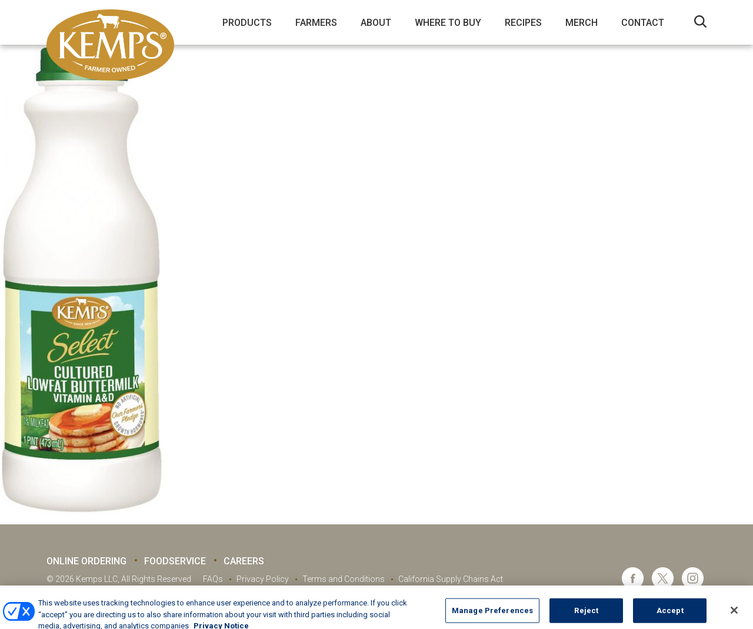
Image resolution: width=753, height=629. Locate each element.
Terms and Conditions (343, 579)
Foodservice (175, 561)
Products (247, 22)
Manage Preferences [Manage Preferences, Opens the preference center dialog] (492, 614)
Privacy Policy (262, 579)
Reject (586, 614)
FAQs (213, 579)
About (376, 22)
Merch (581, 22)
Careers (244, 561)
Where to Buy (448, 22)
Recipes (523, 22)
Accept (670, 614)
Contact (642, 22)
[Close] (734, 614)
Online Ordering (86, 561)
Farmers (316, 22)
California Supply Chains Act (450, 579)
